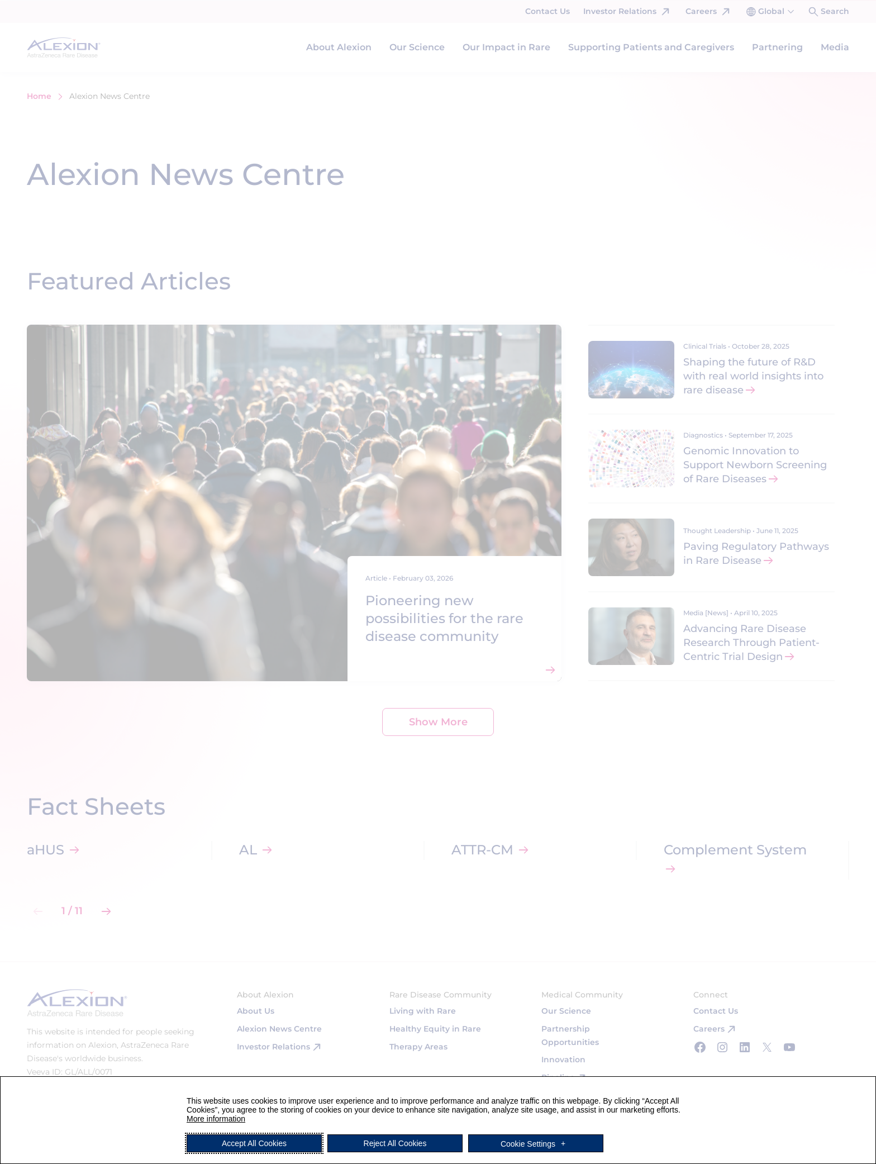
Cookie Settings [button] (528, 1143)
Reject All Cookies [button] (395, 1143)
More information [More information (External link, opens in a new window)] (216, 1118)
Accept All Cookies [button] (254, 1143)
